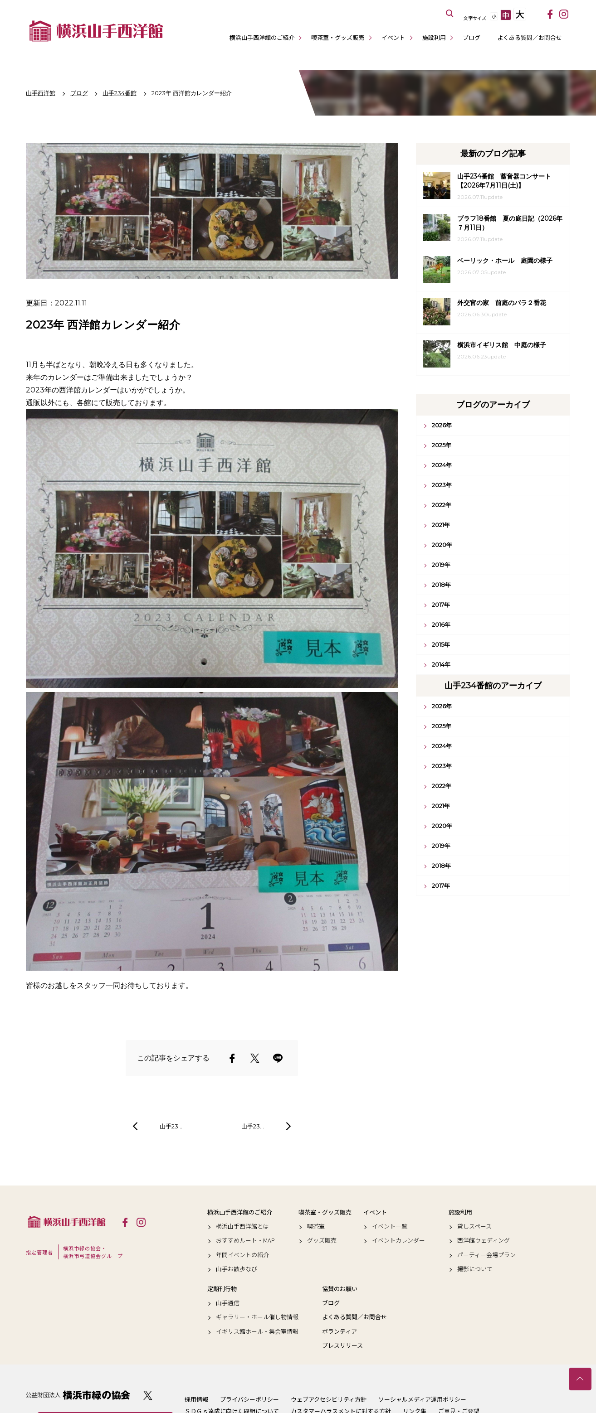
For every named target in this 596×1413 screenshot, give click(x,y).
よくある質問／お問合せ (529, 37)
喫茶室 (316, 1226)
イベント (393, 37)
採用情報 (196, 1399)
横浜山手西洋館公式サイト (96, 30)
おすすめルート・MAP (245, 1240)
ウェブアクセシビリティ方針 (328, 1399)
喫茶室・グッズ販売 (337, 37)
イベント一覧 (389, 1226)
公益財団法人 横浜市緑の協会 (78, 1395)
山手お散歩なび (236, 1269)
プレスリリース (342, 1345)
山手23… (171, 1126)
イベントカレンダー (398, 1240)
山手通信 (227, 1303)
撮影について (475, 1269)
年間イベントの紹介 (242, 1255)
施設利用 (434, 37)
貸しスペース (474, 1226)
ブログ (471, 37)
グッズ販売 (322, 1240)
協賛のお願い (339, 1289)
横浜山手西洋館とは (242, 1226)
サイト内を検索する (450, 13)
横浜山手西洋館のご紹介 (262, 37)
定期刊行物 (222, 1289)
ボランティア (339, 1331)
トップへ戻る (580, 1379)
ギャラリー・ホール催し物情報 (257, 1317)
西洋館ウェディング (483, 1240)
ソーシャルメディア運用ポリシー (422, 1399)
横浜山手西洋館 (66, 1221)
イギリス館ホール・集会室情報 (257, 1331)
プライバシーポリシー (249, 1399)
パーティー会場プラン (486, 1255)
